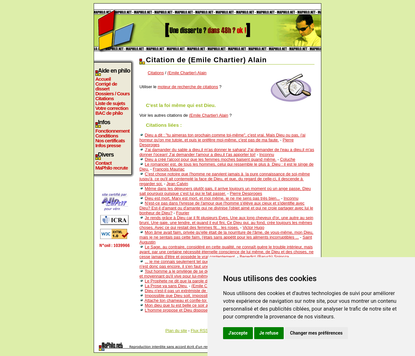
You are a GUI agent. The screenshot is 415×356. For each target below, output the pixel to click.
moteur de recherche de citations (188, 86)
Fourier (182, 212)
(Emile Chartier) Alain (187, 72)
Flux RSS (199, 330)
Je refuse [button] (269, 333)
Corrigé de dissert (106, 86)
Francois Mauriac (168, 169)
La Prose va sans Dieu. (166, 285)
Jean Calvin (177, 183)
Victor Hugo (253, 227)
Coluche (287, 159)
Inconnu (266, 154)
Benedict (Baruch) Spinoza (264, 256)
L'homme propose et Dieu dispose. (177, 310)
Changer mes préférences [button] (316, 333)
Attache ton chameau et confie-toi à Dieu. (183, 300)
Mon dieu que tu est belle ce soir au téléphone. (188, 305)
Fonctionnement (112, 130)
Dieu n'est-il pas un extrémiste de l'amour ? (184, 290)
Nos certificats (110, 140)
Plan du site (176, 330)
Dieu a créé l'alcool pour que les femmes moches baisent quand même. (211, 159)
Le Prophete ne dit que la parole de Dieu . (183, 281)
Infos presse (108, 145)
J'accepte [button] (238, 333)
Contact (103, 162)
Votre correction (111, 108)
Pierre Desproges (246, 193)
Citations (104, 98)
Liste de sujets (110, 103)
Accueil (103, 79)
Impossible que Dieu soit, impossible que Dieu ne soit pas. (198, 295)
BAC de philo (109, 113)
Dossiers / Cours (112, 93)
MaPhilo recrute (111, 167)
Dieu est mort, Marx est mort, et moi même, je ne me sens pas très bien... (212, 198)
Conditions (106, 135)
